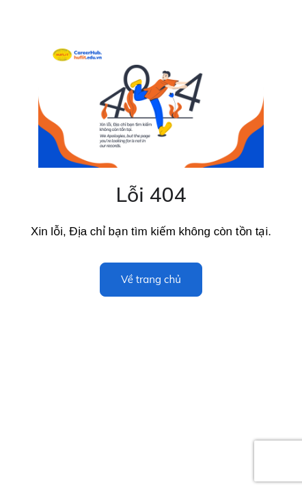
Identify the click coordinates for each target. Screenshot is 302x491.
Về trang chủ (151, 279)
